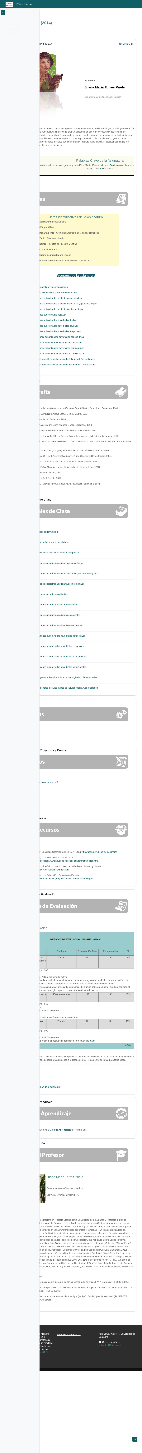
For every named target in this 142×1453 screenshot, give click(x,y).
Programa (63, 194)
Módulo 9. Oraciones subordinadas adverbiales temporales (84, 338)
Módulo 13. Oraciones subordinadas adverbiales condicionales (86, 360)
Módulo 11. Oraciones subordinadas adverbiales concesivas (84, 349)
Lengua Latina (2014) (71, 43)
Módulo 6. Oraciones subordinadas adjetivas (77, 321)
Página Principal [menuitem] (25, 4)
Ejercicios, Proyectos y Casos (77, 773)
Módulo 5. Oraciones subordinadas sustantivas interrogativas (85, 316)
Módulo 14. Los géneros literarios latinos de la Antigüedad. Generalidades (91, 366)
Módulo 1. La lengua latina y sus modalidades (77, 294)
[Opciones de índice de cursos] (35, 12)
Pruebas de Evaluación (73, 921)
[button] (52, 43)
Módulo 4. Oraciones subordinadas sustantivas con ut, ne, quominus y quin (92, 310)
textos (60, 142)
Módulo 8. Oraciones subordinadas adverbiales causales (83, 332)
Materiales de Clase (70, 522)
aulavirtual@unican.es (120, 1418)
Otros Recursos (68, 841)
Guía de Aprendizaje (71, 1151)
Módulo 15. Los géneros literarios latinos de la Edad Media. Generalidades (92, 371)
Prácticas (63, 726)
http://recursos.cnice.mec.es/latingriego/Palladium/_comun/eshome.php (90, 905)
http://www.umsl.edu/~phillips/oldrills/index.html (87, 896)
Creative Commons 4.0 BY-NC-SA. (60, 1433)
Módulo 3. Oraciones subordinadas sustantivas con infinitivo (84, 305)
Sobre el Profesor (69, 1193)
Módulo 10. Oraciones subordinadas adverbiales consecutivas (85, 343)
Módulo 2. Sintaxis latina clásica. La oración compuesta (82, 299)
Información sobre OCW (90, 1408)
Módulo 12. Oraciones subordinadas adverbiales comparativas (86, 355)
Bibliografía (65, 387)
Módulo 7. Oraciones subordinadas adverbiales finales (82, 327)
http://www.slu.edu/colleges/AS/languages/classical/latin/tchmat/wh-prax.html (93, 887)
